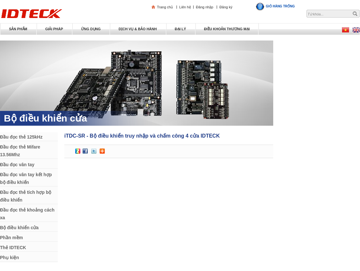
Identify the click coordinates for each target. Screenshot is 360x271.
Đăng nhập (204, 7)
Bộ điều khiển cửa (45, 118)
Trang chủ (165, 7)
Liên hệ (185, 7)
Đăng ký (226, 7)
